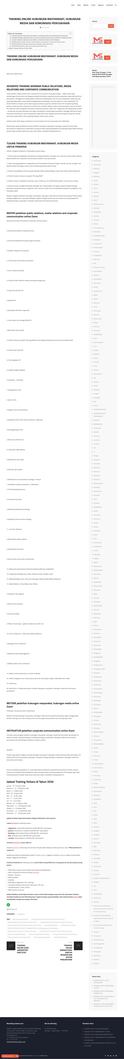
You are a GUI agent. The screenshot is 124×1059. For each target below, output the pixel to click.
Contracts (96, 251)
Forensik (96, 362)
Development (98, 291)
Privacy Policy (29, 1055)
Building (96, 216)
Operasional (97, 614)
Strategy (96, 870)
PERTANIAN (97, 700)
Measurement (98, 586)
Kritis (95, 539)
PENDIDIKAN (97, 649)
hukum (96, 405)
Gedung (96, 370)
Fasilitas (96, 350)
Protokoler (97, 756)
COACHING (97, 232)
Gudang (96, 382)
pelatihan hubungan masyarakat (16, 934)
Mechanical (97, 590)
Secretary (96, 827)
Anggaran (96, 173)
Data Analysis (98, 271)
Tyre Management (99, 944)
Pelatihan (85, 5)
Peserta (96, 708)
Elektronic (97, 326)
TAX (95, 886)
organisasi (97, 618)
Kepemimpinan (98, 483)
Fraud (95, 366)
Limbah (96, 550)
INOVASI (96, 432)
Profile (79, 5)
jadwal (76, 897)
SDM (95, 823)
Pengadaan (97, 653)
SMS (95, 847)
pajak (95, 622)
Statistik (96, 862)
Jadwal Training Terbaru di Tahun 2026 (20, 48)
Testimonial (97, 898)
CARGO (96, 224)
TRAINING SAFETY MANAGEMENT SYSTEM (97, 1032)
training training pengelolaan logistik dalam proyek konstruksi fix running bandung (103, 909)
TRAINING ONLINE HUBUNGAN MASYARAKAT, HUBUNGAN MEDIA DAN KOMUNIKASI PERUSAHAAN (40, 36)
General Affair (98, 374)
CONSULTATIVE (98, 248)
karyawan (97, 460)
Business (96, 220)
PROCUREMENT (98, 732)
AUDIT (96, 200)
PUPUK (96, 772)
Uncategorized (21, 914)
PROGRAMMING (99, 744)
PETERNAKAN (98, 712)
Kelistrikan (97, 479)
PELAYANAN (97, 637)
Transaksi (96, 932)
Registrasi (101, 5)
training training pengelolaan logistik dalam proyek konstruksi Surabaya (103, 918)
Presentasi (97, 728)
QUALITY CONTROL (99, 787)
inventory (96, 440)
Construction (97, 244)
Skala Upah (97, 843)
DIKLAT (96, 299)
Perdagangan (98, 677)
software (96, 854)
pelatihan (16, 848)
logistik (96, 562)
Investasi (96, 444)
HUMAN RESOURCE (100, 409)
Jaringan (96, 456)
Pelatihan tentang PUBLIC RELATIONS (39, 934)
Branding (96, 208)
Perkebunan (97, 685)
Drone (95, 307)
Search (94, 21)
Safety (96, 815)
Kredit (95, 535)
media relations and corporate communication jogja (22, 931)
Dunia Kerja (97, 311)
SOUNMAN (97, 858)
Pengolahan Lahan (99, 669)
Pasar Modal (97, 629)
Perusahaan (97, 704)
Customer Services (99, 267)
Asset (95, 188)
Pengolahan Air (98, 665)
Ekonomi (96, 315)
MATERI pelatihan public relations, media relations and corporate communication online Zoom (38, 42)
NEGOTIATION (98, 606)
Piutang (96, 720)
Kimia (95, 499)
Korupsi (96, 527)
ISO (95, 448)
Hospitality (97, 398)
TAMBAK (96, 882)
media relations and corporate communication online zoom (55, 931)
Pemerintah (97, 645)
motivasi (96, 598)
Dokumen (97, 303)
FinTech (96, 358)
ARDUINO (97, 176)
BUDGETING (97, 212)
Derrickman (97, 283)
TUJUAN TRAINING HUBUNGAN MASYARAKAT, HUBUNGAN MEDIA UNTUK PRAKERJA (35, 40)
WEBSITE (96, 959)
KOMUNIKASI (98, 507)
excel (95, 346)
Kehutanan (97, 475)
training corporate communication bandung (65, 934)
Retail (95, 803)
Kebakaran (97, 468)
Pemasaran (97, 641)
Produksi (96, 736)
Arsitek (96, 180)
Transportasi (97, 936)
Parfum (96, 625)
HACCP (96, 386)
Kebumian (97, 471)
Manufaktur (97, 574)
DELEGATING (97, 279)
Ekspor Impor (98, 319)
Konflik (96, 511)
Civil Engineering (99, 228)
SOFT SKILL (97, 851)
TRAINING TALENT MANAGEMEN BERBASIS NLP (98, 1034)
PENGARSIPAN (98, 657)
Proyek (96, 760)
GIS (95, 378)
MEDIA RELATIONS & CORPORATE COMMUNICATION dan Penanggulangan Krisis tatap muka (33, 928)
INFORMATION (98, 424)
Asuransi (96, 192)
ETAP (95, 338)
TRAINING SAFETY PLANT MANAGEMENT (101, 981)
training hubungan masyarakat (42, 937)
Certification (109, 5)
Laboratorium (98, 543)
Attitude (96, 196)
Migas (95, 594)
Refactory (97, 795)
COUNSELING (98, 255)
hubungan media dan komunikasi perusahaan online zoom (56, 922)
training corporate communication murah (19, 937)
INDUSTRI (97, 420)
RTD (95, 811)
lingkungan (97, 554)
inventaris (97, 436)
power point (97, 724)
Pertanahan (97, 697)
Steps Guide (97, 866)
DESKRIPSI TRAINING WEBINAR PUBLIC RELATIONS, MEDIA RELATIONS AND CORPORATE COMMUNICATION (41, 38)
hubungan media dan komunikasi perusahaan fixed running (47, 919)
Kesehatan (97, 487)
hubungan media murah (51, 925)
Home (72, 5)
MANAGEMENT (98, 570)
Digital (96, 295)
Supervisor (97, 874)
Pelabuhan (97, 633)
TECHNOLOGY (98, 894)
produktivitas (98, 740)
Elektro (96, 323)
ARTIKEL (96, 184)
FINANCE (96, 354)
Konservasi (97, 515)
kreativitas (97, 531)
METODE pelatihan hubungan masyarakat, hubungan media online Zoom (32, 44)
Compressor (97, 240)
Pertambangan (98, 693)
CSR (95, 263)
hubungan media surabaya (68, 925)
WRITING (96, 963)
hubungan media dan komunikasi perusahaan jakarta (22, 922)
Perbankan (97, 673)
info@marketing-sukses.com (16, 1042)
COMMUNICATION (99, 236)
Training (96, 902)
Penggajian (97, 661)
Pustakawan (97, 779)
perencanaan (97, 681)
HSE (95, 402)
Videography (97, 952)
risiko (95, 807)
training (43, 855)
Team (95, 890)
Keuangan (97, 495)
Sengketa (96, 831)
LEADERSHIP (98, 546)
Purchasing (97, 775)
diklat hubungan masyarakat (20, 919)
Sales (95, 819)
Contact (93, 5)
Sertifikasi (97, 835)
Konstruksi (97, 519)
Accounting (97, 161)
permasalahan (98, 689)
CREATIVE (97, 259)
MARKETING (97, 582)
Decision (96, 275)
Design (96, 287)
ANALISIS (96, 169)
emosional (97, 330)
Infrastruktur (97, 428)
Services (96, 839)
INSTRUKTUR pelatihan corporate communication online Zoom (29, 46)
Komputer (97, 503)
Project (96, 748)
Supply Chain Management (102, 878)
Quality (96, 783)
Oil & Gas (96, 610)
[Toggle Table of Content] (69, 33)
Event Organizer (98, 342)
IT (94, 452)
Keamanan (97, 464)
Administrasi (97, 165)
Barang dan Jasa (98, 204)
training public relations (60, 937)
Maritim (96, 578)
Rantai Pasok (98, 791)
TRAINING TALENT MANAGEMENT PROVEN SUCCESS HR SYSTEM (104, 1005)
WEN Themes (44, 1055)
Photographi (97, 716)
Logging (96, 558)
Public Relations (98, 764)
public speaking (98, 768)
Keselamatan (97, 491)
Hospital (96, 394)
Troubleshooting (98, 940)
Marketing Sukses (21, 1055)
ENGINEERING (98, 334)
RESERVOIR (97, 799)
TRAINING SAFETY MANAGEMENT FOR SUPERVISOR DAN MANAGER (104, 998)
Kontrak (96, 523)
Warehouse (97, 956)
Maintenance (98, 566)
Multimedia (97, 602)
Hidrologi (96, 390)
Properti (96, 752)
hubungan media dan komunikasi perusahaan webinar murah (24, 925)
